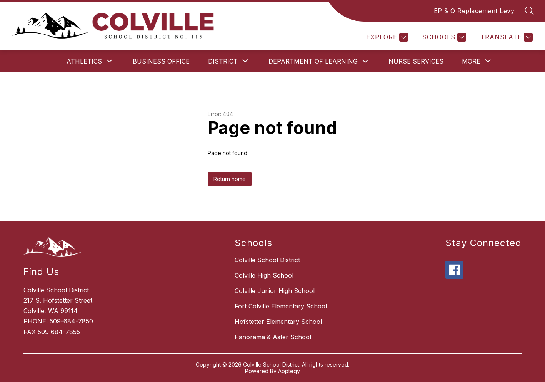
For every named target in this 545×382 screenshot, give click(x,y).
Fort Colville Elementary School (281, 306)
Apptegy (289, 371)
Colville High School (264, 275)
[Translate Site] (505, 37)
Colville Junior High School (275, 291)
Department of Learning (313, 61)
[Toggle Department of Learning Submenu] (365, 61)
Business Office (161, 61)
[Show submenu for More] (471, 61)
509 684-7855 (59, 332)
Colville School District (267, 260)
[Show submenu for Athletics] (84, 61)
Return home (229, 179)
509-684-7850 (71, 321)
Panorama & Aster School (273, 337)
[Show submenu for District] (223, 61)
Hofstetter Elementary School (278, 321)
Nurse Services (415, 61)
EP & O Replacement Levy (474, 11)
